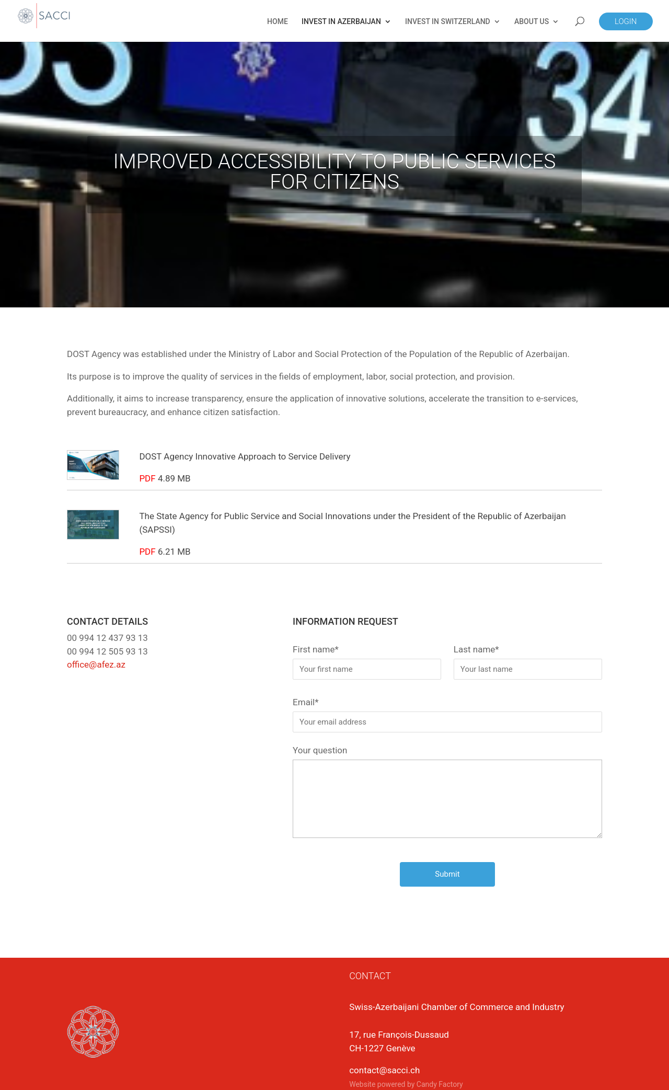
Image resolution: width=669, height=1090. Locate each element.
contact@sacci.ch (384, 1070)
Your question (447, 792)
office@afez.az (96, 664)
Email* (447, 714)
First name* (367, 662)
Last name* (528, 662)
